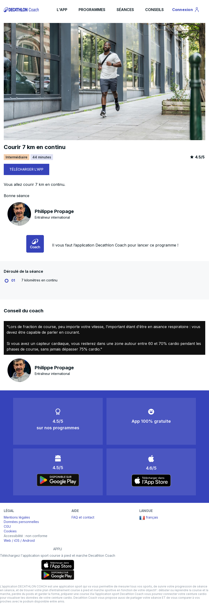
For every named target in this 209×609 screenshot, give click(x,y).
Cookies (10, 531)
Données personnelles (21, 522)
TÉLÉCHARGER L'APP (26, 169)
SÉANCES (125, 9)
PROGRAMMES (92, 9)
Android (29, 540)
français (148, 518)
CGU (7, 526)
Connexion (186, 10)
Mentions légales (17, 517)
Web (7, 540)
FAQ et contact (83, 517)
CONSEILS (154, 9)
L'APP (62, 9)
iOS (16, 540)
